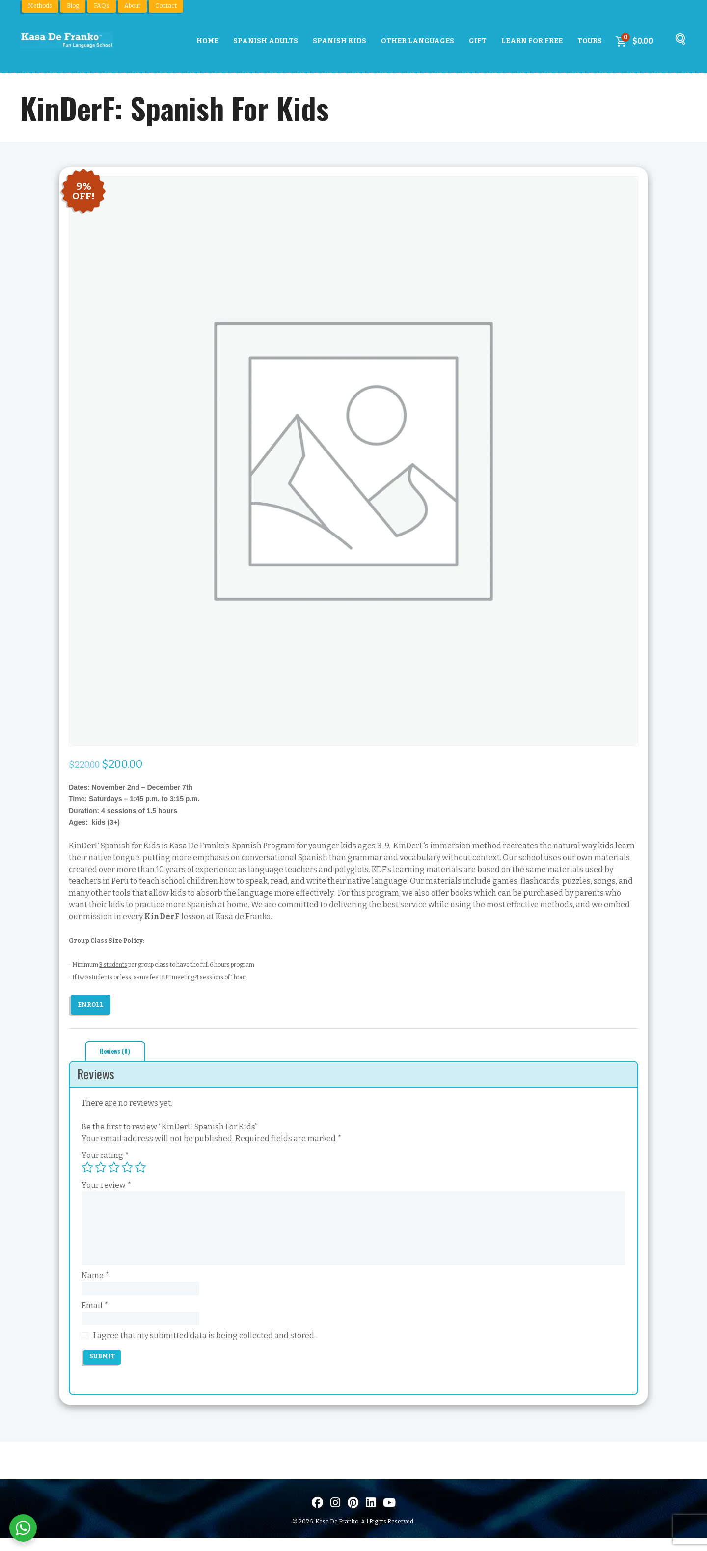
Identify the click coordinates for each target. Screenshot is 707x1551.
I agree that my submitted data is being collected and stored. (204, 1346)
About (132, 5)
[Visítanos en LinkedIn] (371, 1516)
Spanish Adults (265, 41)
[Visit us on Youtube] (389, 1516)
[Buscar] (678, 44)
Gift (478, 41)
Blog (73, 5)
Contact (166, 5)
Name (95, 1278)
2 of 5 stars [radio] (101, 1170)
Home (207, 41)
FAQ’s (101, 5)
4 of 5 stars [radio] (127, 1170)
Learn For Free (532, 41)
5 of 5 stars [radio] (140, 1170)
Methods (40, 5)
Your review (107, 1187)
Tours (589, 41)
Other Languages (417, 41)
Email (95, 1312)
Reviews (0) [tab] (121, 1052)
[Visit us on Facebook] (317, 1516)
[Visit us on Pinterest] (353, 1516)
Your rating (105, 1157)
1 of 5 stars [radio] (87, 1170)
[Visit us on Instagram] (335, 1516)
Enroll (93, 1004)
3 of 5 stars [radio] (114, 1170)
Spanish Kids (339, 41)
